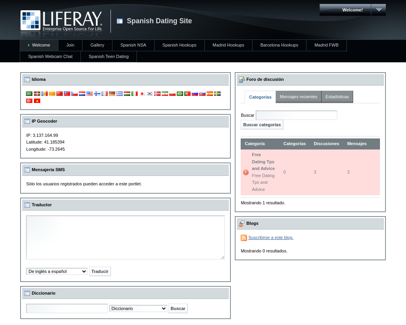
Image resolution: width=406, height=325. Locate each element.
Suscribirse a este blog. (271, 237)
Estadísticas (337, 96)
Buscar (247, 115)
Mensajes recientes (298, 96)
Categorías (260, 97)
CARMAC (61, 25)
